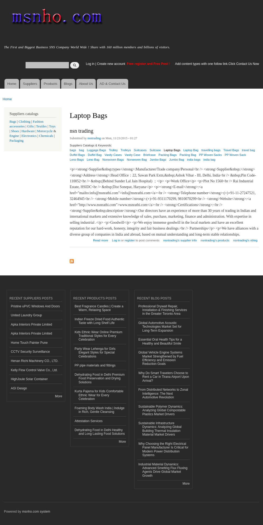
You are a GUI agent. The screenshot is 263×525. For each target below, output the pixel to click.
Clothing (25, 121)
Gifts (30, 126)
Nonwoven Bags (113, 159)
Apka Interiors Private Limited (31, 324)
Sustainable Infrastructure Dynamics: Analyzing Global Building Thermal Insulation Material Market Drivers (160, 428)
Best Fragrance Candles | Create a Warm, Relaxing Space (99, 308)
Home (11, 84)
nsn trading (81, 131)
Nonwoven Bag (137, 159)
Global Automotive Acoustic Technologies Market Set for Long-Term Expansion (160, 326)
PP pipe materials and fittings (95, 365)
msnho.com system (36, 511)
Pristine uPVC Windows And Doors (35, 306)
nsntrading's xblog (245, 240)
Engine (14, 136)
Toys (52, 126)
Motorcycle (45, 131)
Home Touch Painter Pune (29, 343)
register (130, 240)
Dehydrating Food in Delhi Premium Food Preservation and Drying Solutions (100, 378)
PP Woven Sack (235, 154)
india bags (193, 159)
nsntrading (94, 138)
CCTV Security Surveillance (30, 352)
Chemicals (46, 136)
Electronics (29, 136)
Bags (12, 121)
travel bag (248, 150)
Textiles (41, 126)
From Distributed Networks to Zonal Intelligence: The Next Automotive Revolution (163, 393)
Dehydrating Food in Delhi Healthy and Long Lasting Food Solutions (100, 432)
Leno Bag (93, 159)
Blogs (68, 84)
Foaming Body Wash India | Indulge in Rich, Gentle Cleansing (100, 410)
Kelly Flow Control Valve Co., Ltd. (34, 370)
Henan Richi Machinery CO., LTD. (34, 361)
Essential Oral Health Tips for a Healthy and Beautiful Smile (160, 341)
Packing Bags (167, 154)
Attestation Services (89, 421)
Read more (100, 239)
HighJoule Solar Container (29, 379)
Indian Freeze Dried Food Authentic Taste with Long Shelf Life (100, 321)
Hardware (28, 131)
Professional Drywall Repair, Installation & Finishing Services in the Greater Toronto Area (162, 310)
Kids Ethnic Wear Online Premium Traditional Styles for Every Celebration (98, 336)
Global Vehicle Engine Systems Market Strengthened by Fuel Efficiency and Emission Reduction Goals (160, 358)
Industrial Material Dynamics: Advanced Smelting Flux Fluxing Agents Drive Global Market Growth (163, 470)
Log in (90, 64)
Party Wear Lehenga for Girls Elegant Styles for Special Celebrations (95, 352)
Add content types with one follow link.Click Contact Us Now (217, 64)
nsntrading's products (215, 240)
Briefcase (149, 154)
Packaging (16, 140)
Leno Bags (77, 159)
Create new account (111, 64)
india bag (209, 159)
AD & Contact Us (113, 84)
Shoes (15, 131)
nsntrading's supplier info (180, 240)
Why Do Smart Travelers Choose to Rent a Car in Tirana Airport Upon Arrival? (163, 377)
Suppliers (30, 84)
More (58, 396)
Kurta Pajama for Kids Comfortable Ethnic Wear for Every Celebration (99, 395)
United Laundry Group (26, 315)
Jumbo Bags (158, 159)
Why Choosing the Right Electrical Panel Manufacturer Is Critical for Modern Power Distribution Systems (163, 449)
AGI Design (19, 388)
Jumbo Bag (176, 159)
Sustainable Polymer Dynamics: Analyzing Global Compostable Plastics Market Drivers (162, 410)
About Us (86, 84)
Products (50, 84)
